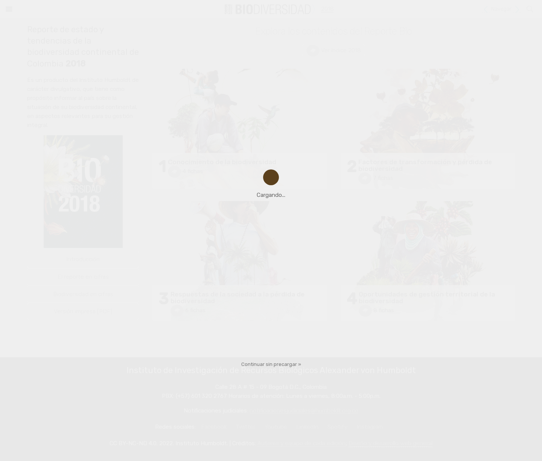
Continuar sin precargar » (271, 364)
